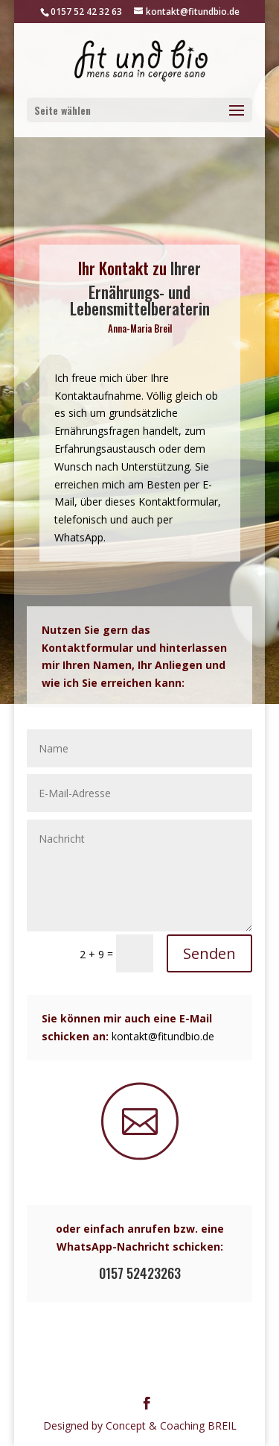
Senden (209, 953)
